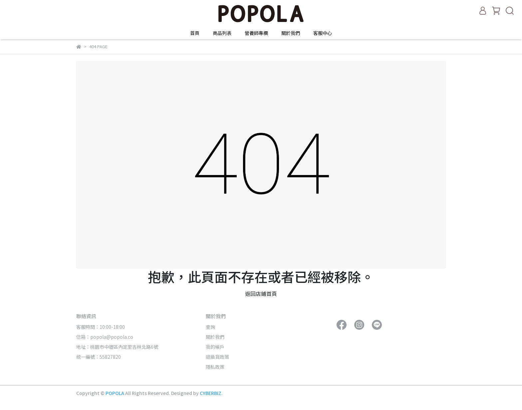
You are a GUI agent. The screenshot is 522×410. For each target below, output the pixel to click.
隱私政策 (215, 366)
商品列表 (222, 33)
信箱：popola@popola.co (105, 336)
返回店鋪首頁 (261, 294)
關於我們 (290, 33)
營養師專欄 (256, 33)
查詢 (210, 326)
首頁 (194, 33)
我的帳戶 (215, 346)
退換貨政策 (217, 356)
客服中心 (322, 33)
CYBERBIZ (210, 393)
